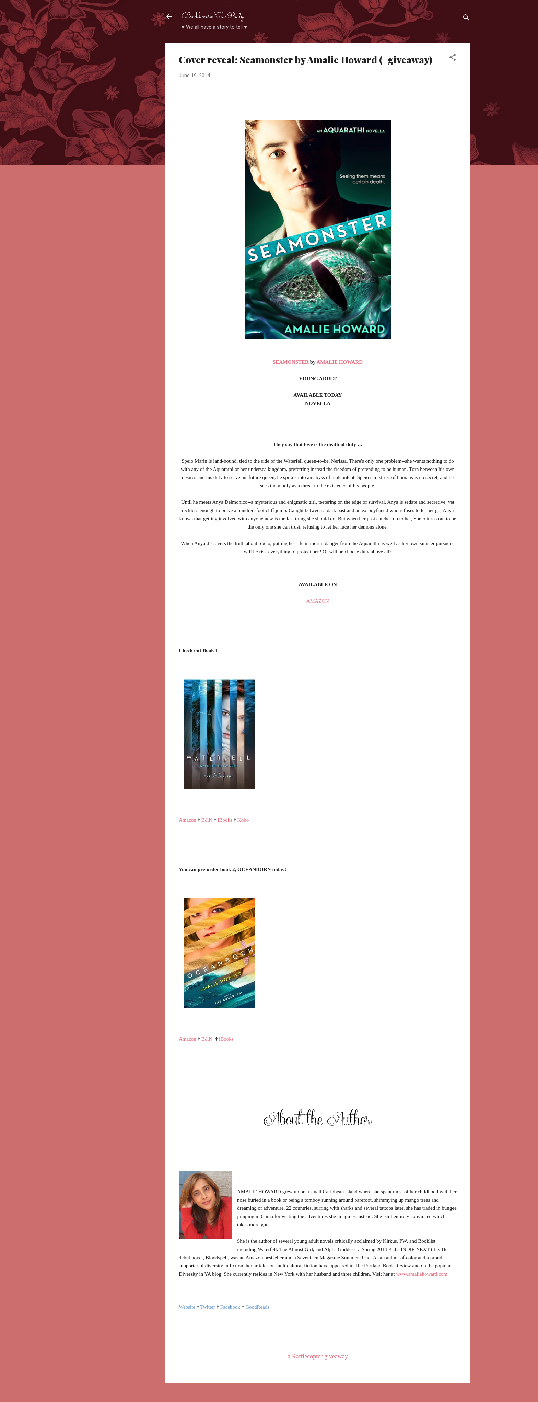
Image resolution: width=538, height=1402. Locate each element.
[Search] (466, 18)
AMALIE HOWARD (339, 362)
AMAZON (317, 601)
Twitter (207, 1307)
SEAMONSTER (291, 362)
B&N (207, 820)
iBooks (225, 820)
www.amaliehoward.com (421, 1274)
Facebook (230, 1307)
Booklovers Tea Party (213, 16)
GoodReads (257, 1307)
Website (187, 1307)
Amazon (187, 820)
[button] (452, 58)
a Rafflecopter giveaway (318, 1356)
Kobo (243, 820)
